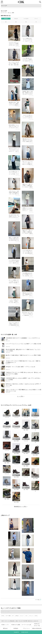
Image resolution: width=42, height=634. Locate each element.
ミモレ (26, 615)
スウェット (31, 615)
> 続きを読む (17, 46)
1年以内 (16, 18)
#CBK (20, 632)
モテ (13, 615)
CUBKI (21, 2)
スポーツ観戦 (8, 615)
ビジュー (21, 615)
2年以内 (6, 18)
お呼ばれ (17, 615)
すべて (36, 18)
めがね (36, 615)
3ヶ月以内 (26, 18)
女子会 (2, 615)
